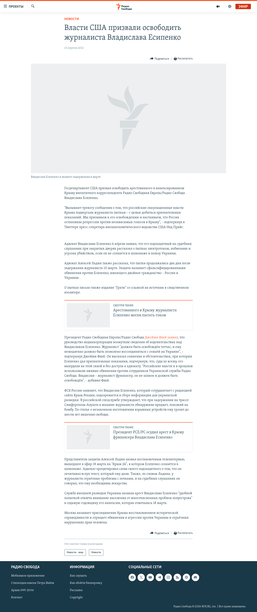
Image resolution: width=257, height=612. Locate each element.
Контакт (16, 597)
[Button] (159, 58)
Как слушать (78, 576)
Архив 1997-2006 (22, 590)
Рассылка (76, 590)
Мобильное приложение (28, 576)
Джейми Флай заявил (161, 337)
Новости (71, 19)
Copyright (76, 597)
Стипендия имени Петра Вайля (32, 583)
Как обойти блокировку (86, 583)
